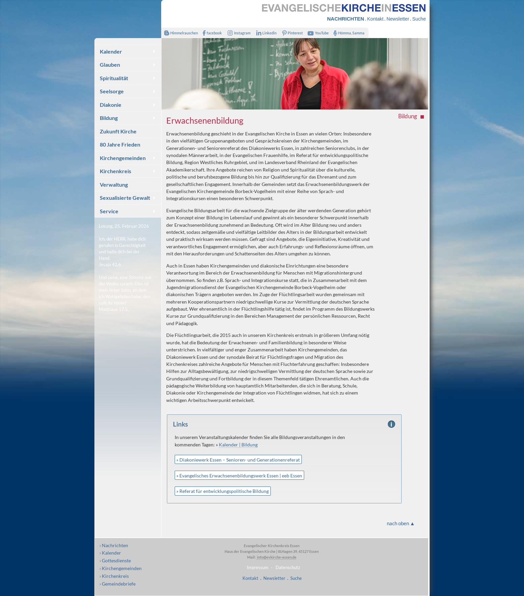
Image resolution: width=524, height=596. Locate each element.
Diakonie (110, 104)
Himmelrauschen (179, 33)
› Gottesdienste (115, 560)
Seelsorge (112, 91)
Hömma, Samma (347, 33)
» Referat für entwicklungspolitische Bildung (222, 491)
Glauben (110, 64)
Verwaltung (114, 184)
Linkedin (264, 33)
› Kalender (110, 553)
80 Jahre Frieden (120, 144)
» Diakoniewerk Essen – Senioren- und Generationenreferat (238, 460)
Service (109, 211)
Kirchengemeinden (123, 158)
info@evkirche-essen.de (276, 557)
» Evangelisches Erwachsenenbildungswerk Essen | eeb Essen (239, 475)
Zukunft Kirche (118, 131)
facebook (211, 33)
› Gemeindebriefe (117, 584)
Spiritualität (114, 78)
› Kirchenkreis (114, 576)
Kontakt (375, 19)
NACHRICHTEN (345, 19)
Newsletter (397, 19)
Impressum (257, 567)
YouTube (317, 33)
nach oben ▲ (401, 523)
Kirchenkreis (115, 171)
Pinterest (291, 33)
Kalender (111, 51)
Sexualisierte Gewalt (125, 197)
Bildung (109, 118)
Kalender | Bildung (238, 444)
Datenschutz (287, 567)
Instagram (238, 33)
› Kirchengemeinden (120, 568)
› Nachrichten (113, 545)
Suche (419, 19)
